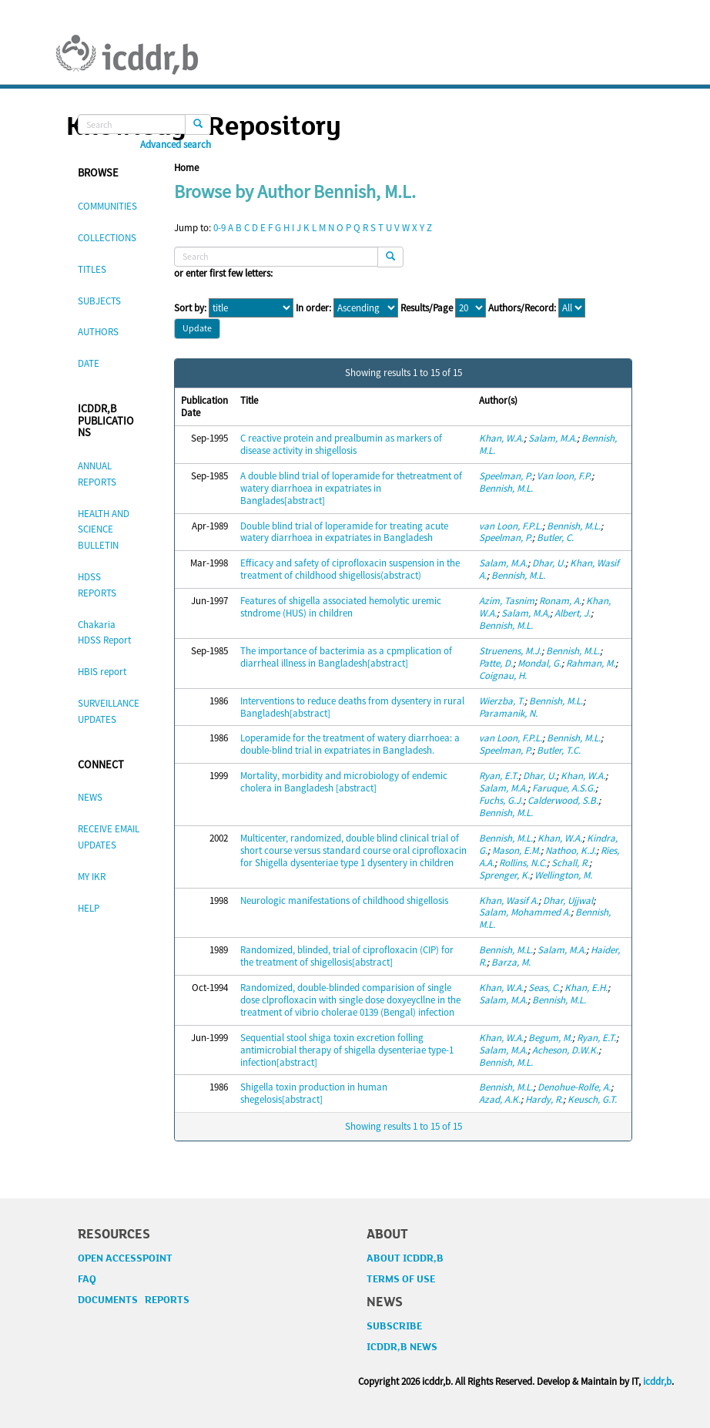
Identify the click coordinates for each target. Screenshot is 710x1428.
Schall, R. (570, 862)
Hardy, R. (544, 1099)
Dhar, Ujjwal (568, 900)
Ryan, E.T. (498, 775)
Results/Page (426, 308)
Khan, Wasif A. (508, 900)
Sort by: (190, 308)
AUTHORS (98, 331)
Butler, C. (555, 537)
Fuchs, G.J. (501, 800)
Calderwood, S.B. (562, 800)
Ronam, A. (560, 600)
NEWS (90, 797)
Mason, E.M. (516, 850)
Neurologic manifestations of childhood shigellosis (344, 900)
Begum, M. (550, 1037)
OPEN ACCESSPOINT (125, 1258)
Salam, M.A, (525, 613)
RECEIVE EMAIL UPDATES (108, 837)
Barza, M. (511, 962)
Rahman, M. (590, 663)
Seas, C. (544, 987)
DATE (88, 363)
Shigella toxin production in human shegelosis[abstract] (313, 1093)
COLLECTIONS (107, 237)
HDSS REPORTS (97, 585)
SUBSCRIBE (394, 1326)
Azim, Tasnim (506, 600)
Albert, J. (572, 613)
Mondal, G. (539, 663)
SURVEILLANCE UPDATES (108, 711)
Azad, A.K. (500, 1099)
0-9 (219, 227)
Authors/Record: (522, 308)
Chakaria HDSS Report (104, 632)
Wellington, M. (563, 875)
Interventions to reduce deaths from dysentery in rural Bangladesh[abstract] (352, 707)
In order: (313, 308)
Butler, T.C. (559, 750)
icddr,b (657, 1381)
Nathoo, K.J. (570, 850)
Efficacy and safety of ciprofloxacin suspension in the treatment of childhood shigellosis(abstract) (350, 569)
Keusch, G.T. (592, 1099)
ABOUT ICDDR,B (405, 1258)
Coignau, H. (503, 675)
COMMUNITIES (107, 206)
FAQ (87, 1279)
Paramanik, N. (508, 713)
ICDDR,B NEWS (402, 1347)
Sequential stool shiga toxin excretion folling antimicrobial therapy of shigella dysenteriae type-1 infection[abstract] (347, 1050)
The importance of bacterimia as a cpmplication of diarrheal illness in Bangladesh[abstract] (346, 657)
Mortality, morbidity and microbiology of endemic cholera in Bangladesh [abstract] (343, 782)
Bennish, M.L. (506, 488)
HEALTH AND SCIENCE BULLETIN (103, 530)
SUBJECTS (99, 300)
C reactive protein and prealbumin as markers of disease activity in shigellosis (341, 444)
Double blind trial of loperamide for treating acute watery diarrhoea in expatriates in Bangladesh (344, 532)
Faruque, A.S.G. (563, 788)
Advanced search (175, 145)
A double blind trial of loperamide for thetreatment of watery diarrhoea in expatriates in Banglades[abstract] (351, 488)
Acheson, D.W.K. (565, 1050)
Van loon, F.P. (564, 475)
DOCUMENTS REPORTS (133, 1300)
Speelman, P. (505, 475)
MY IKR (91, 876)
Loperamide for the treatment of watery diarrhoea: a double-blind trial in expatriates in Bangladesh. (350, 744)
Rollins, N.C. (523, 862)
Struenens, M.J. (510, 650)
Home (186, 167)
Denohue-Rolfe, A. (574, 1087)
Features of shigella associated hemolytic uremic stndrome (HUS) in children (340, 607)
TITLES (92, 269)
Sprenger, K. (504, 875)
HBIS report (102, 671)
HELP (88, 908)
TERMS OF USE (401, 1279)
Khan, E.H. (586, 987)
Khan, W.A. (501, 438)
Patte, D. (496, 663)
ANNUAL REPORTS (97, 474)
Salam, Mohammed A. (525, 912)
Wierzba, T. (501, 700)
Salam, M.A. (552, 438)
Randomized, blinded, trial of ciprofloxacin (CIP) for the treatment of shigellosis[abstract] (347, 956)
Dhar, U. (548, 563)
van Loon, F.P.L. (510, 526)
